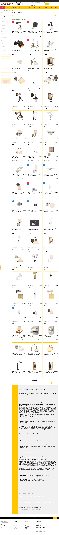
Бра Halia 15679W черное (48, 104)
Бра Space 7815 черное (32, 193)
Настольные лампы (5, 25)
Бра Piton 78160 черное (16, 318)
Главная (2, 10)
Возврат (15, 0)
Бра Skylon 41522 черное (16, 211)
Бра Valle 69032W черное (16, 139)
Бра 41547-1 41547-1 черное (33, 336)
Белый (20, 19)
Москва (21, 2)
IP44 (3, 66)
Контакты (41, 0)
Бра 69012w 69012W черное (17, 157)
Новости (26, 529)
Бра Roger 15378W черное (16, 300)
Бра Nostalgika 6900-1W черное (33, 354)
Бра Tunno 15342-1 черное (17, 50)
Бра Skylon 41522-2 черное (32, 211)
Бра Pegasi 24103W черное (32, 86)
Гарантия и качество (27, 524)
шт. (48, 517)
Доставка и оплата (3, 0)
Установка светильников (28, 523)
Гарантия (10, 0)
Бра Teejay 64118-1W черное (17, 175)
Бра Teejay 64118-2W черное (49, 50)
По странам (15, 524)
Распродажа (15, 525)
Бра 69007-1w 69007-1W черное (33, 68)
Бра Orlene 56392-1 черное (17, 354)
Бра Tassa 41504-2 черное (48, 175)
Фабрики (15, 523)
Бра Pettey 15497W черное (48, 68)
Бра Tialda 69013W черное (32, 157)
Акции (15, 527)
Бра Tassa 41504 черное (32, 175)
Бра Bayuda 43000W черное (48, 32)
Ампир (3, 43)
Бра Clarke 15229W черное (32, 32)
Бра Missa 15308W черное (48, 354)
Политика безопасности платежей (40, 527)
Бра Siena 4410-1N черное (48, 229)
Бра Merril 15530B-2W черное (49, 372)
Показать (6, 80)
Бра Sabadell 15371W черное (49, 265)
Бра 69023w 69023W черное (33, 229)
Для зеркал (4, 33)
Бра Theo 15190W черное (48, 157)
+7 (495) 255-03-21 (22, 4)
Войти (57, 0)
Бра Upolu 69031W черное (32, 139)
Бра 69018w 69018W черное (33, 318)
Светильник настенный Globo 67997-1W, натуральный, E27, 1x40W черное (19, 337)
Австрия (4, 75)
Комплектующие (4, 22)
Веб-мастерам (27, 526)
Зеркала (3, 21)
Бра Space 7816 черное (48, 193)
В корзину (23, 36)
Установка (25, 0)
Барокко (3, 47)
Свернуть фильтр (16, 15)
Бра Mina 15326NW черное (17, 104)
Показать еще (34, 380)
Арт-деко (3, 46)
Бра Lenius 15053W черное (32, 104)
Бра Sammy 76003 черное (16, 68)
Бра (7, 10)
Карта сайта (15, 528)
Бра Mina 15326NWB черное (17, 32)
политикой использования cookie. (40, 531)
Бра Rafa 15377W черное (48, 300)
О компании (16, 521)
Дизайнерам (31, 0)
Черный (16, 19)
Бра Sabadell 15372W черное (17, 282)
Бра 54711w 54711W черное (17, 86)
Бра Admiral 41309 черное (32, 121)
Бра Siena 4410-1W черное (17, 247)
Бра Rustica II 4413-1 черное (33, 282)
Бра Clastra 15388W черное (17, 121)
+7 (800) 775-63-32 (22, 3)
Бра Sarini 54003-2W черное (33, 265)
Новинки (15, 526)
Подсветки (4, 28)
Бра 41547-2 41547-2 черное (48, 336)
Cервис (26, 521)
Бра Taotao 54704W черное (17, 193)
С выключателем (4, 37)
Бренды (36, 0)
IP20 (3, 64)
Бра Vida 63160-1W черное (48, 121)
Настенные (4, 34)
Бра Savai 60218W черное (32, 247)
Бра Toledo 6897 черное (48, 139)
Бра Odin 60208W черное (48, 86)
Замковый (4, 50)
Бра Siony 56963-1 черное (48, 211)
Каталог (3, 7)
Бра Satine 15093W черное (48, 247)
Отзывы (20, 0)
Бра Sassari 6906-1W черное (17, 265)
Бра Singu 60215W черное (16, 229)
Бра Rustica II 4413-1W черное (49, 282)
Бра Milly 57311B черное (16, 372)
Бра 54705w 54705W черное (48, 318)
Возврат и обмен (27, 525)
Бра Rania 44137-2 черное (32, 300)
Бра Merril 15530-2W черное (33, 372)
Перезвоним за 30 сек (34, 2)
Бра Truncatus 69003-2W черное (33, 50)
